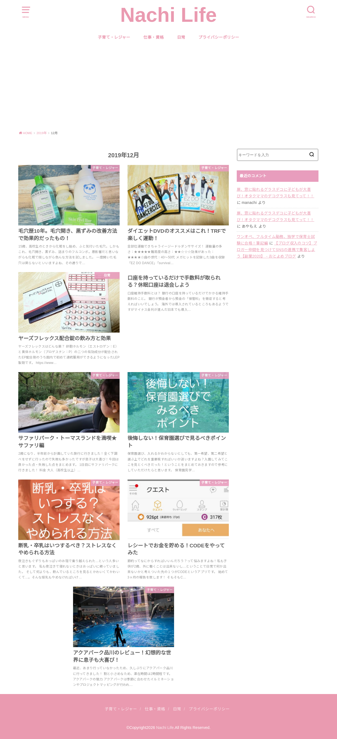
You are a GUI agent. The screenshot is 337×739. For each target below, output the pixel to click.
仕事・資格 (153, 37)
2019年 (42, 133)
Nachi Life (168, 15)
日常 (181, 37)
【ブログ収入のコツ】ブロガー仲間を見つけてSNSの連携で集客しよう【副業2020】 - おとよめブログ (277, 249)
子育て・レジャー (114, 37)
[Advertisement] (168, 86)
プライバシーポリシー (218, 37)
